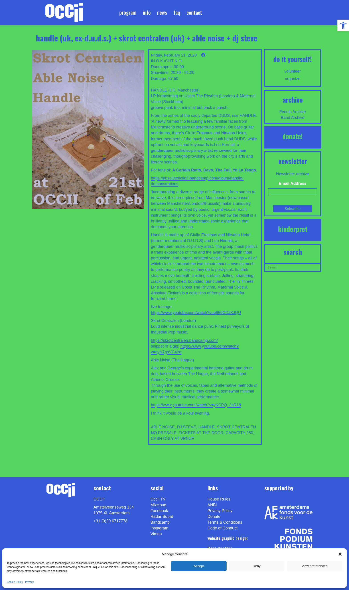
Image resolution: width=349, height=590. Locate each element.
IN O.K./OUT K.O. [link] (167, 61)
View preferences (314, 566)
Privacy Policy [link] (219, 511)
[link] (343, 25)
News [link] (162, 12)
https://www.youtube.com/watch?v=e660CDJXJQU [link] (196, 312)
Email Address (292, 183)
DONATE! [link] (292, 136)
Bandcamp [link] (160, 522)
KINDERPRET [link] (292, 229)
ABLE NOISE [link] (163, 427)
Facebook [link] (159, 511)
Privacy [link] (29, 582)
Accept (199, 566)
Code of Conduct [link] (222, 528)
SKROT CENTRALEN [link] (236, 427)
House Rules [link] (218, 499)
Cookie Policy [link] (15, 582)
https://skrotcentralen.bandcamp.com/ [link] (184, 340)
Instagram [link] (159, 528)
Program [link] (127, 12)
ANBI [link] (212, 505)
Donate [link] (213, 516)
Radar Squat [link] (161, 516)
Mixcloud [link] (158, 505)
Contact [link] (194, 12)
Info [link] (147, 12)
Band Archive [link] (292, 117)
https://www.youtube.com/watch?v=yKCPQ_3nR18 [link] (196, 405)
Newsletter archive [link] (292, 174)
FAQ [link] (177, 12)
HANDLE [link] (206, 427)
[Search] (292, 267)
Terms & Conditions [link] (224, 522)
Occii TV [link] (158, 499)
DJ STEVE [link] (186, 427)
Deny (256, 566)
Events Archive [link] (292, 112)
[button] (340, 554)
